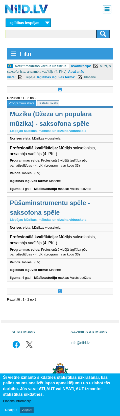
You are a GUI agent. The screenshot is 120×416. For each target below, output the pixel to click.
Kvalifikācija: (81, 66)
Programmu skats (21, 103)
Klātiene (90, 77)
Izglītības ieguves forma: (56, 77)
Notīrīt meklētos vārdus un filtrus (40, 66)
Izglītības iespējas (24, 23)
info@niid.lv (79, 343)
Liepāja (30, 77)
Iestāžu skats (48, 103)
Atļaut (27, 410)
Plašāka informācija (17, 401)
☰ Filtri (21, 53)
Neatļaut (11, 410)
